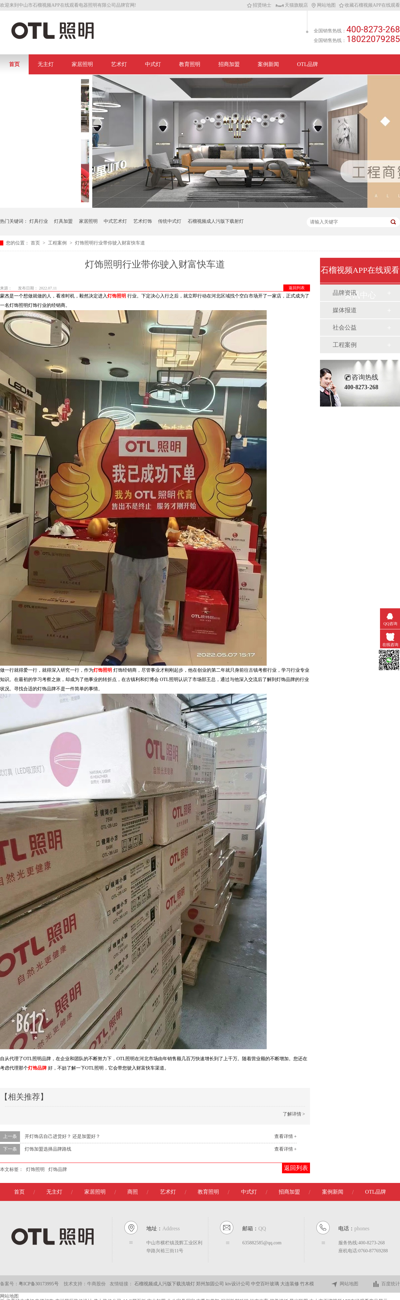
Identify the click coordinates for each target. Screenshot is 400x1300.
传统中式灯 (169, 221)
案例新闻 (268, 64)
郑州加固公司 (210, 1283)
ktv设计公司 (238, 1283)
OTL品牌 (307, 64)
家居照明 (82, 64)
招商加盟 (229, 64)
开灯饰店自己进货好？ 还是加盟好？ (63, 1136)
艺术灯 (119, 64)
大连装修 (290, 1283)
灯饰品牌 (57, 1169)
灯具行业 (38, 221)
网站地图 (323, 5)
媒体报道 (345, 310)
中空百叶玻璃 (265, 1283)
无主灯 (46, 64)
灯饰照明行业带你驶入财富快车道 (110, 242)
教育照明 (189, 64)
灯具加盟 (63, 221)
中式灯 (153, 64)
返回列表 (297, 287)
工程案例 (58, 242)
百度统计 (386, 1284)
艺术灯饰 (142, 221)
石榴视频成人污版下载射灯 (216, 221)
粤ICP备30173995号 (39, 1283)
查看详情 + (285, 1136)
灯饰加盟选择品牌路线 (48, 1149)
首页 (14, 64)
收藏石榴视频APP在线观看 (369, 5)
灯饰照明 (35, 1169)
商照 (132, 1192)
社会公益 (345, 327)
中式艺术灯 (115, 221)
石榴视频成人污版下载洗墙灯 (165, 1283)
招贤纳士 (259, 5)
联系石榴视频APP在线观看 (40, 84)
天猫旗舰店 (292, 5)
